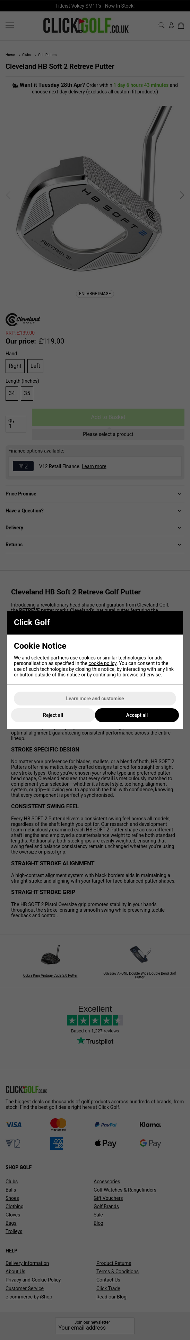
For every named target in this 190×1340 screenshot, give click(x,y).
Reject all (53, 715)
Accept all (137, 715)
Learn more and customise (95, 698)
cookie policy (102, 663)
